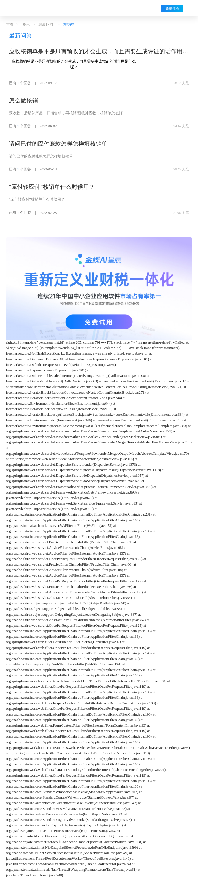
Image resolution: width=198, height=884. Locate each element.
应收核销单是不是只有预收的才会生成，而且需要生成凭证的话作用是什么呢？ (98, 52)
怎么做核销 (23, 100)
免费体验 (172, 8)
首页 (10, 25)
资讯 (26, 25)
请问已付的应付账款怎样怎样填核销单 (58, 143)
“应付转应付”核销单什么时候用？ (52, 187)
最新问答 (45, 25)
